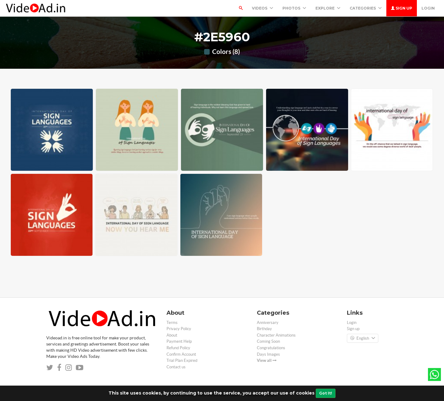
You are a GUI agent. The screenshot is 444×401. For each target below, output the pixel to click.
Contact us (176, 367)
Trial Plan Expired (181, 360)
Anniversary (267, 322)
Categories (366, 8)
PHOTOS (294, 8)
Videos (262, 8)
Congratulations (271, 348)
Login (428, 8)
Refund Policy (178, 348)
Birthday (264, 328)
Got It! (325, 393)
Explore (327, 8)
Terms (172, 322)
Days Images (268, 354)
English (362, 338)
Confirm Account (181, 354)
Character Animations (276, 335)
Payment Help (179, 341)
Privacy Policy (178, 328)
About (171, 335)
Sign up (401, 8)
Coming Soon (268, 341)
